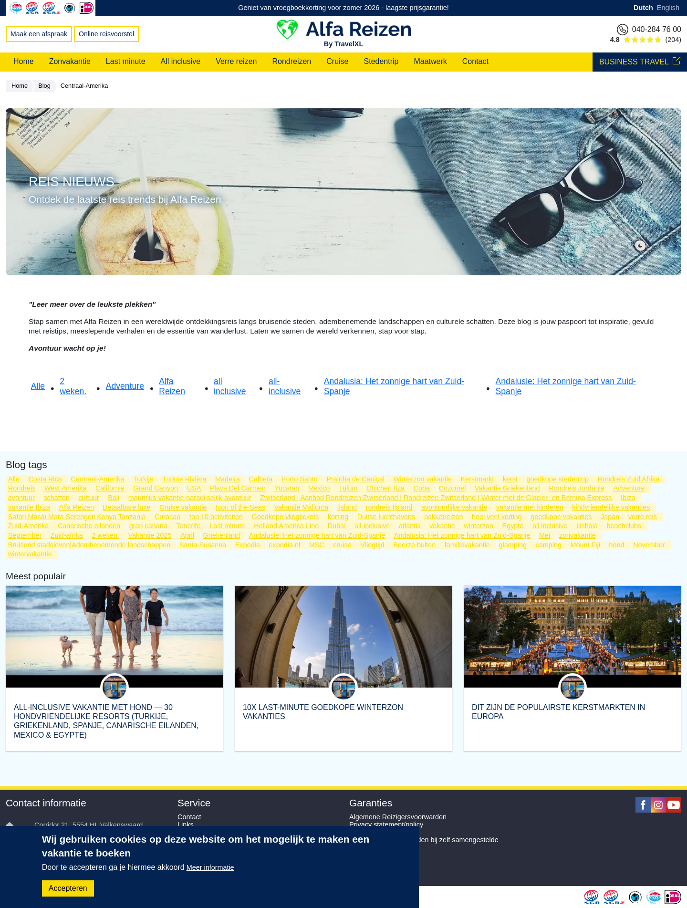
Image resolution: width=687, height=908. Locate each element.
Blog (46, 86)
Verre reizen (236, 61)
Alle (38, 386)
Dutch (643, 7)
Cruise (337, 61)
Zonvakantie (70, 61)
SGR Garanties (372, 832)
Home (23, 61)
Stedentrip (381, 61)
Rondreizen (291, 61)
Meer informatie (210, 867)
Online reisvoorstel (106, 34)
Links (185, 824)
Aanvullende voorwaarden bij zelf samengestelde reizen (424, 843)
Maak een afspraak (38, 34)
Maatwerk (430, 61)
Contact (475, 61)
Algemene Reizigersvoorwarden (398, 817)
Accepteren (68, 888)
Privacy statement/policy (386, 824)
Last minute (126, 61)
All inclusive (181, 61)
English (668, 7)
